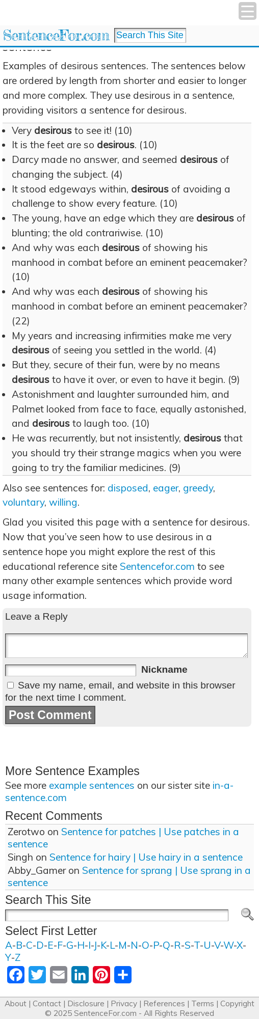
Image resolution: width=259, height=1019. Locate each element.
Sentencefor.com (157, 566)
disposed (128, 488)
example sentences (92, 785)
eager (165, 488)
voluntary (23, 502)
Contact (47, 1003)
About (16, 1003)
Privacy (124, 1003)
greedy (198, 488)
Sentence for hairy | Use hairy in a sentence (146, 857)
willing (63, 502)
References (164, 1003)
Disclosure (86, 1003)
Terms (202, 1003)
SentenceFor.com (56, 35)
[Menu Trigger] (247, 11)
